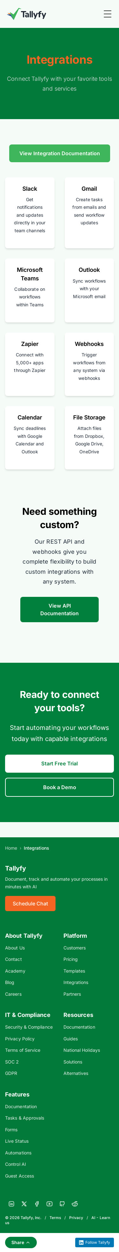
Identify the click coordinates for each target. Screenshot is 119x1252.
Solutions (73, 1061)
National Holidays (81, 1050)
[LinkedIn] (11, 1204)
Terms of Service (22, 1050)
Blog (9, 982)
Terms (55, 1217)
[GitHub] (62, 1204)
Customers (74, 947)
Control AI (15, 1164)
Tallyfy (15, 868)
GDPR (11, 1073)
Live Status (17, 1141)
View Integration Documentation (59, 153)
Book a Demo (59, 787)
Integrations (76, 982)
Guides (70, 1038)
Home (11, 848)
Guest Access (19, 1176)
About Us (15, 947)
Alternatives (76, 1073)
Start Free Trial (59, 763)
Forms (11, 1129)
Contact (13, 959)
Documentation (79, 1027)
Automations (18, 1152)
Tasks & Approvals (24, 1118)
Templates (74, 971)
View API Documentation (59, 609)
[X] (24, 1204)
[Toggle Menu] (107, 14)
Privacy (76, 1217)
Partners (72, 994)
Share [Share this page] (20, 1242)
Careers (13, 994)
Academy (15, 971)
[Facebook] (36, 1204)
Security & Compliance (29, 1027)
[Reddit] (75, 1204)
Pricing (70, 959)
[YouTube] (49, 1204)
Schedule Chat (30, 903)
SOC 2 (12, 1061)
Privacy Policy (20, 1038)
